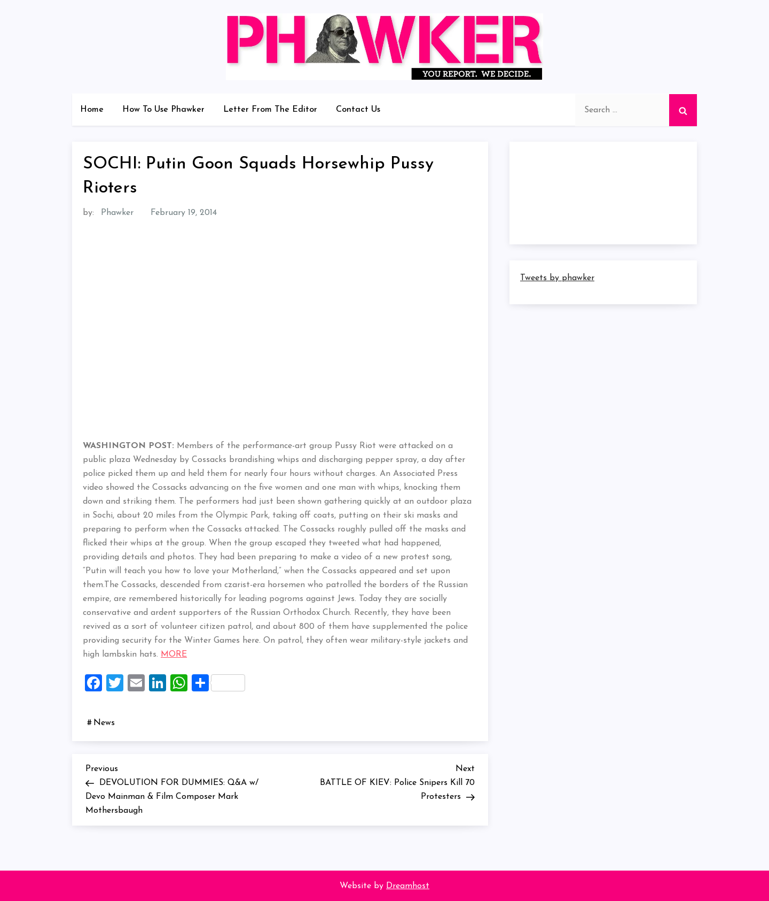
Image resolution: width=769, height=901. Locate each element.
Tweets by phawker (557, 278)
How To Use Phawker (163, 109)
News (104, 723)
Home (92, 109)
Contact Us (358, 109)
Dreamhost (407, 886)
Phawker (117, 213)
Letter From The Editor (270, 109)
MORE (174, 654)
